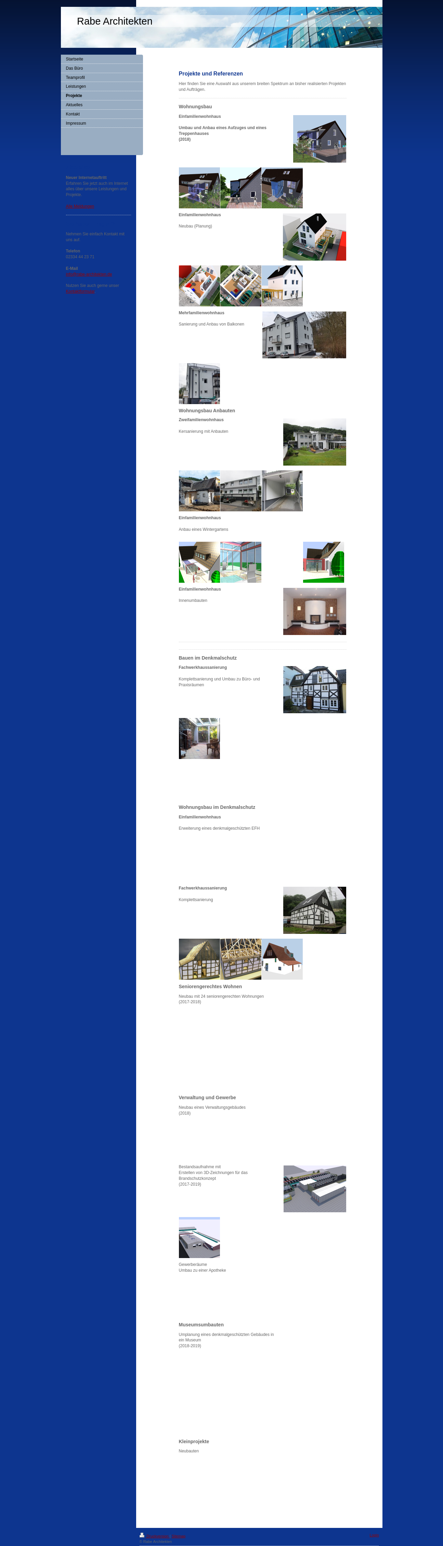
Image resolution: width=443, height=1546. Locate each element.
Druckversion (155, 1536)
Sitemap (178, 1536)
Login (374, 1535)
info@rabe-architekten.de (89, 274)
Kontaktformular (80, 291)
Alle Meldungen (80, 206)
